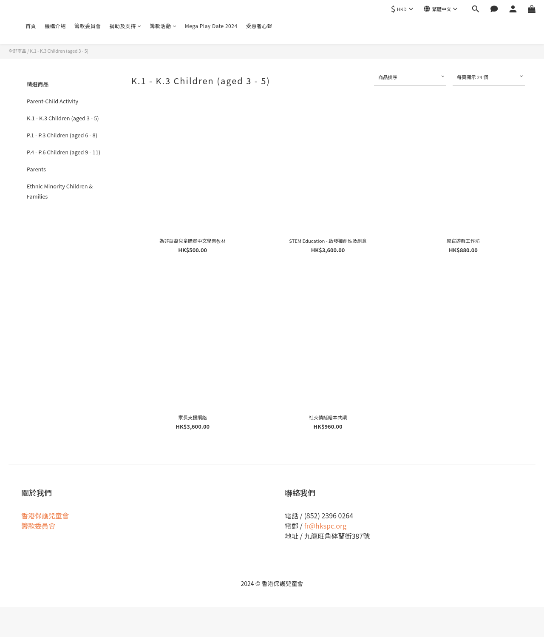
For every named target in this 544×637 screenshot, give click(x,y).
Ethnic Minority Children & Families (60, 191)
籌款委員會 (87, 25)
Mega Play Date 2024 (211, 25)
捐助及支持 (126, 25)
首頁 (31, 25)
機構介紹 (55, 25)
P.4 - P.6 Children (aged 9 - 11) (63, 152)
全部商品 (17, 51)
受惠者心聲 (259, 25)
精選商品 (37, 84)
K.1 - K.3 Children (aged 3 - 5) (59, 51)
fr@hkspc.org (325, 525)
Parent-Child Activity (52, 101)
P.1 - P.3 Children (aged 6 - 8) (62, 135)
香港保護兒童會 (45, 515)
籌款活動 (163, 25)
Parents (36, 169)
